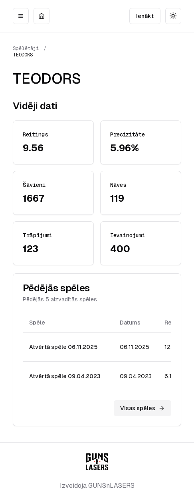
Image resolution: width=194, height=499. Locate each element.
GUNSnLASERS (111, 485)
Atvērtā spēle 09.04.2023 (65, 376)
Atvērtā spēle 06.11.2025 (63, 347)
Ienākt (145, 16)
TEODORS (23, 55)
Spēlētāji (26, 48)
